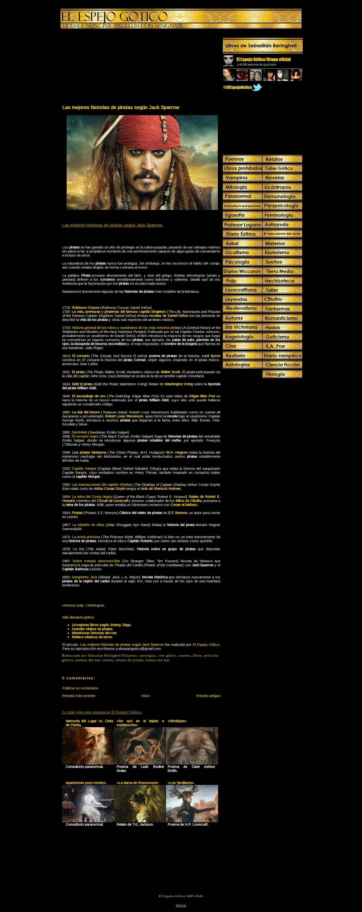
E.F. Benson (177, 513)
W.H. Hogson (177, 452)
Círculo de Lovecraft (112, 501)
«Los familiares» (181, 783)
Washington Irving (179, 384)
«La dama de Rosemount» (137, 783)
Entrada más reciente (78, 696)
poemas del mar (88, 660)
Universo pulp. (73, 605)
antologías (148, 655)
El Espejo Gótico (206, 644)
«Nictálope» (177, 721)
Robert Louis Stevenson (124, 416)
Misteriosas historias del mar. (94, 633)
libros (197, 655)
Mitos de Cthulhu (189, 501)
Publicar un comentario (80, 688)
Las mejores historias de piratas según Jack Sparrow (120, 107)
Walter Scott (170, 372)
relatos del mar (158, 660)
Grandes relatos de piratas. (92, 629)
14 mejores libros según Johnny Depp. (101, 625)
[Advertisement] (101, 68)
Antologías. (96, 605)
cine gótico (167, 655)
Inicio (145, 696)
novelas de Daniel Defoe (168, 316)
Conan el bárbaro (183, 505)
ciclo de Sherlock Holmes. (161, 489)
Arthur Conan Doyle (109, 489)
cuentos (184, 655)
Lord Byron (211, 356)
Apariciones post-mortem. (86, 783)
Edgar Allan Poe (202, 396)
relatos (108, 660)
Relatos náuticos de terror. (92, 637)
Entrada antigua (208, 696)
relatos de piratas (129, 660)
